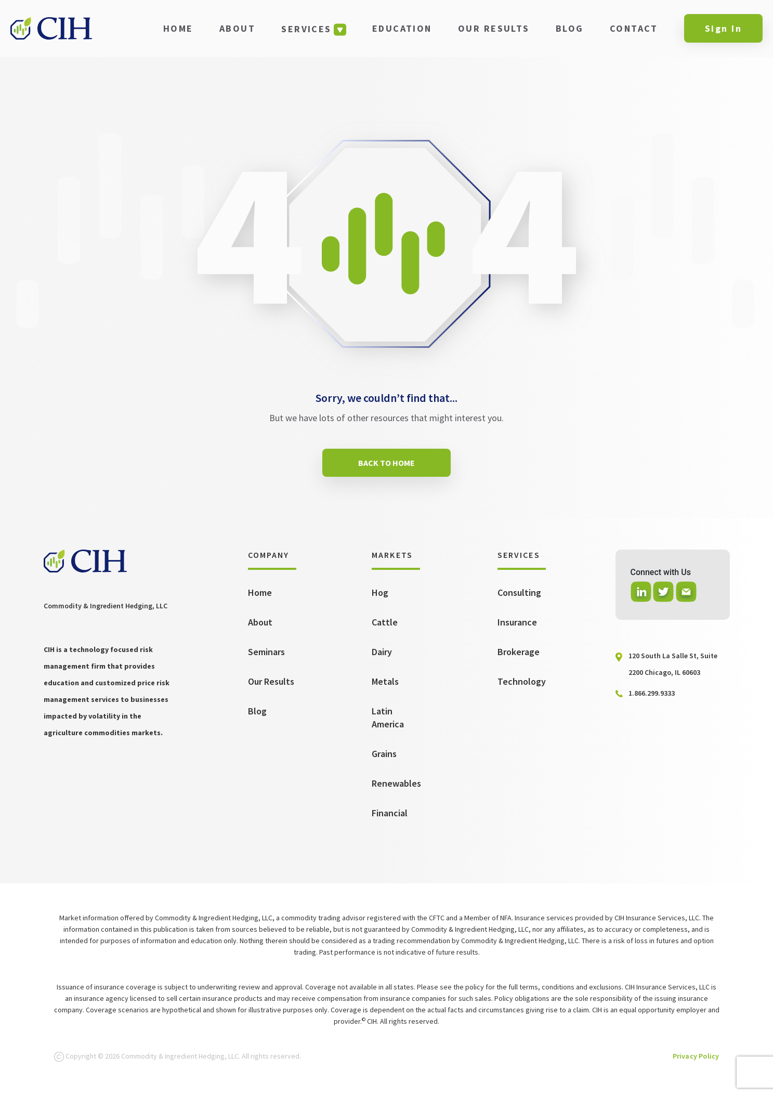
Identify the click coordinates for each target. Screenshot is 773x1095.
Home (260, 592)
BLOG (570, 28)
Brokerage (518, 652)
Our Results (271, 681)
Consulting (519, 592)
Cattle (385, 622)
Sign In (723, 28)
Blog (257, 711)
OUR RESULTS (494, 28)
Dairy (382, 652)
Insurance (517, 622)
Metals (385, 681)
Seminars (266, 652)
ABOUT (237, 28)
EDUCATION (402, 28)
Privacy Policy (696, 1056)
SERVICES (306, 29)
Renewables (396, 783)
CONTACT (634, 28)
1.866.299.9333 (651, 693)
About (260, 622)
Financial (390, 813)
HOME (178, 28)
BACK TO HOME (386, 463)
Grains (384, 754)
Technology (521, 681)
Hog (380, 592)
